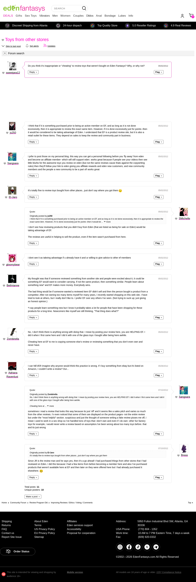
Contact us (8, 533)
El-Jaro (13, 197)
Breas (184, 455)
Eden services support (80, 525)
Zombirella (13, 339)
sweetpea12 (13, 72)
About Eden (41, 521)
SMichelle (184, 218)
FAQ (4, 529)
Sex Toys (31, 15)
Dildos (89, 15)
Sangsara (13, 163)
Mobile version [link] (75, 572)
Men (55, 15)
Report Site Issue (12, 537)
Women (65, 15)
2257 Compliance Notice (168, 572)
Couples (78, 15)
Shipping (7, 521)
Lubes (122, 15)
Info (130, 15)
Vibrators (44, 15)
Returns (6, 525)
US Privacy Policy (44, 529)
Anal (99, 15)
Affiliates (72, 521)
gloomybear (13, 264)
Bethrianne (13, 285)
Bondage (110, 15)
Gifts (19, 15)
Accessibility (74, 529)
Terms (37, 525)
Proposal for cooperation (81, 533)
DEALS (8, 15)
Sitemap (39, 537)
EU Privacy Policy (44, 533)
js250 (13, 132)
